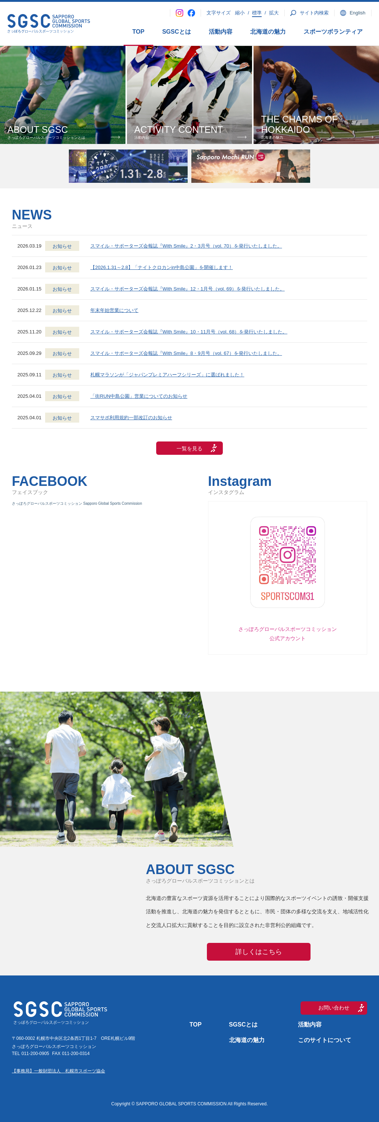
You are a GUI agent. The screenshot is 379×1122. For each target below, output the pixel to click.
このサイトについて (324, 1040)
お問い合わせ (333, 1008)
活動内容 (220, 31)
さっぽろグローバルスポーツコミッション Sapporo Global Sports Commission (77, 503)
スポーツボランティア (333, 31)
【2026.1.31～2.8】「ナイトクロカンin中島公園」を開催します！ (161, 267)
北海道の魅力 (268, 31)
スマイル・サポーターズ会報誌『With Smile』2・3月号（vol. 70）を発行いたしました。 (186, 246)
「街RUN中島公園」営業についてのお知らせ (138, 396)
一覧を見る (189, 448)
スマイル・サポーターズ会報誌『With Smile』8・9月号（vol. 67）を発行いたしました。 (186, 353)
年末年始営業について (114, 310)
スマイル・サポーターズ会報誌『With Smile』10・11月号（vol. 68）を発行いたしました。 (188, 332)
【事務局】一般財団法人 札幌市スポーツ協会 (58, 1071)
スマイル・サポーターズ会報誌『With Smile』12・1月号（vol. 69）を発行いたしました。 (187, 289)
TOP (139, 31)
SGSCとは (176, 31)
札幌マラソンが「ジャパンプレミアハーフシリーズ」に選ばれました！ (167, 374)
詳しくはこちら (258, 951)
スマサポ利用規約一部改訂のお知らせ (131, 417)
